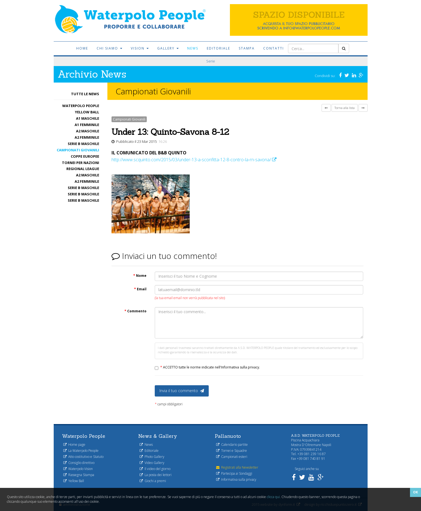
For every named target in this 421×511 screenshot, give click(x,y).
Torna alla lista (345, 108)
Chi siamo (109, 48)
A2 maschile (87, 131)
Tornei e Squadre (231, 450)
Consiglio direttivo (78, 462)
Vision (140, 48)
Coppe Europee (85, 156)
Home (82, 48)
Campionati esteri (231, 456)
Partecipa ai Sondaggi (234, 473)
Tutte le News (85, 93)
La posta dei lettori (156, 474)
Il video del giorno (155, 468)
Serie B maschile (83, 143)
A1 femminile (87, 124)
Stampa (247, 48)
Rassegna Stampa (78, 474)
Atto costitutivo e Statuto (83, 456)
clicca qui (273, 496)
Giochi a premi (153, 481)
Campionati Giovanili (78, 149)
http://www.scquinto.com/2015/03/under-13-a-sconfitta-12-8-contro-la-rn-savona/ (194, 160)
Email (140, 289)
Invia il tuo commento (181, 390)
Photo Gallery (152, 456)
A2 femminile (87, 137)
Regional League (82, 168)
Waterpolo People (80, 105)
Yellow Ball (87, 112)
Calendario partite (232, 444)
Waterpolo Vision (78, 468)
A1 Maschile (87, 118)
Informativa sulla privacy (236, 479)
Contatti (273, 48)
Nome (139, 275)
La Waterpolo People (81, 450)
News (192, 48)
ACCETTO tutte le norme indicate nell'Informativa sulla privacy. (210, 367)
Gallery (168, 48)
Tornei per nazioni (80, 162)
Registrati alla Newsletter (237, 467)
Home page (74, 444)
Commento (135, 311)
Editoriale (218, 48)
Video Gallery (152, 462)
